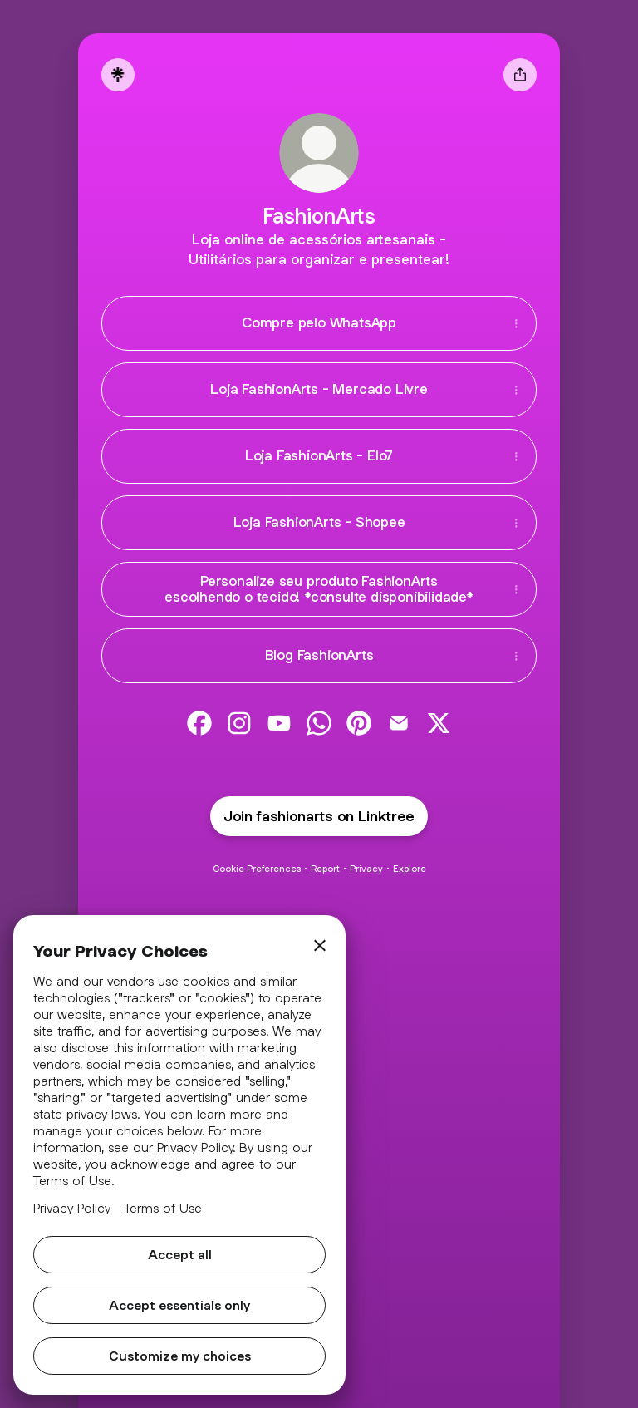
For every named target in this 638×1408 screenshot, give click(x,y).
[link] (199, 723)
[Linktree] (118, 74)
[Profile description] (319, 249)
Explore (409, 868)
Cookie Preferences (257, 868)
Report (325, 868)
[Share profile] (520, 74)
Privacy (366, 868)
